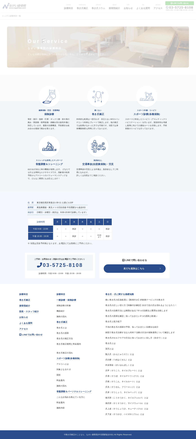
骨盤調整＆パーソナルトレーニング (74, 391)
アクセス (23, 329)
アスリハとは (63, 364)
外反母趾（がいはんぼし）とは (119, 365)
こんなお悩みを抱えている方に (71, 397)
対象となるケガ (64, 369)
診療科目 (23, 294)
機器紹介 (61, 311)
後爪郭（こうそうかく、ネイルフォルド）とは (126, 398)
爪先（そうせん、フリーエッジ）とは (122, 387)
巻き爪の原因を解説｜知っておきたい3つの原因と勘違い (131, 316)
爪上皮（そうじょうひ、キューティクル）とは (126, 409)
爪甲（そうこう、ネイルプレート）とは (123, 370)
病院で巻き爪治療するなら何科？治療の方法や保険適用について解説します (140, 332)
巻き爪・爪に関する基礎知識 (119, 294)
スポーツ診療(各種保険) (68, 358)
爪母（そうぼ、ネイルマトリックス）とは (124, 376)
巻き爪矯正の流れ (65, 353)
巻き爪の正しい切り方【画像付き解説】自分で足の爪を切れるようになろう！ (141, 305)
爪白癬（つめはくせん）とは (118, 360)
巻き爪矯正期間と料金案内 (69, 344)
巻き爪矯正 (24, 300)
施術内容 (61, 408)
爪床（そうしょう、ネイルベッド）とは (123, 392)
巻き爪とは (62, 328)
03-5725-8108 (60, 265)
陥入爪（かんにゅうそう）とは (119, 354)
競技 (59, 375)
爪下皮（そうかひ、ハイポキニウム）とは (124, 414)
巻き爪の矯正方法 (65, 338)
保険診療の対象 (64, 305)
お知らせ (23, 317)
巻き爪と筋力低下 (113, 321)
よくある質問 (25, 323)
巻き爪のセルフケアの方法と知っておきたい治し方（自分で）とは (136, 338)
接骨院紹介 (24, 306)
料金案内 (61, 380)
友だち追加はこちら (134, 268)
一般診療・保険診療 (66, 300)
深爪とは (109, 349)
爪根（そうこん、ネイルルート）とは (122, 381)
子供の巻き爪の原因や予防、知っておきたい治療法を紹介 (131, 327)
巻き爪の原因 (63, 333)
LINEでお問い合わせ (31, 334)
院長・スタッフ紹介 (29, 311)
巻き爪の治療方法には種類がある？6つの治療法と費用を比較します (136, 310)
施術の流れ (62, 316)
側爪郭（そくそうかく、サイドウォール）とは (126, 403)
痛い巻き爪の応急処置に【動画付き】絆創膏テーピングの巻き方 (135, 300)
